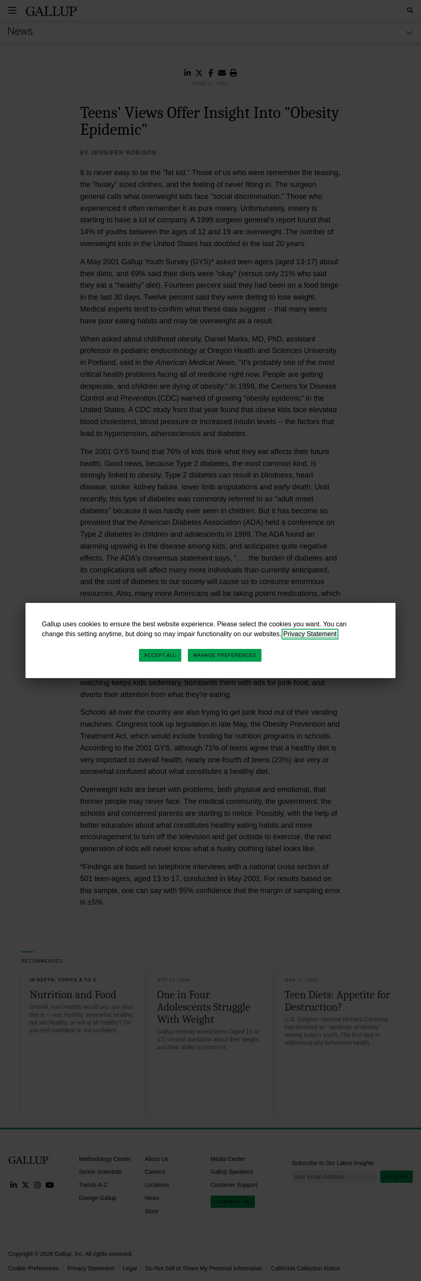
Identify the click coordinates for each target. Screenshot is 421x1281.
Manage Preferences (224, 655)
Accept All (160, 655)
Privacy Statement (310, 633)
